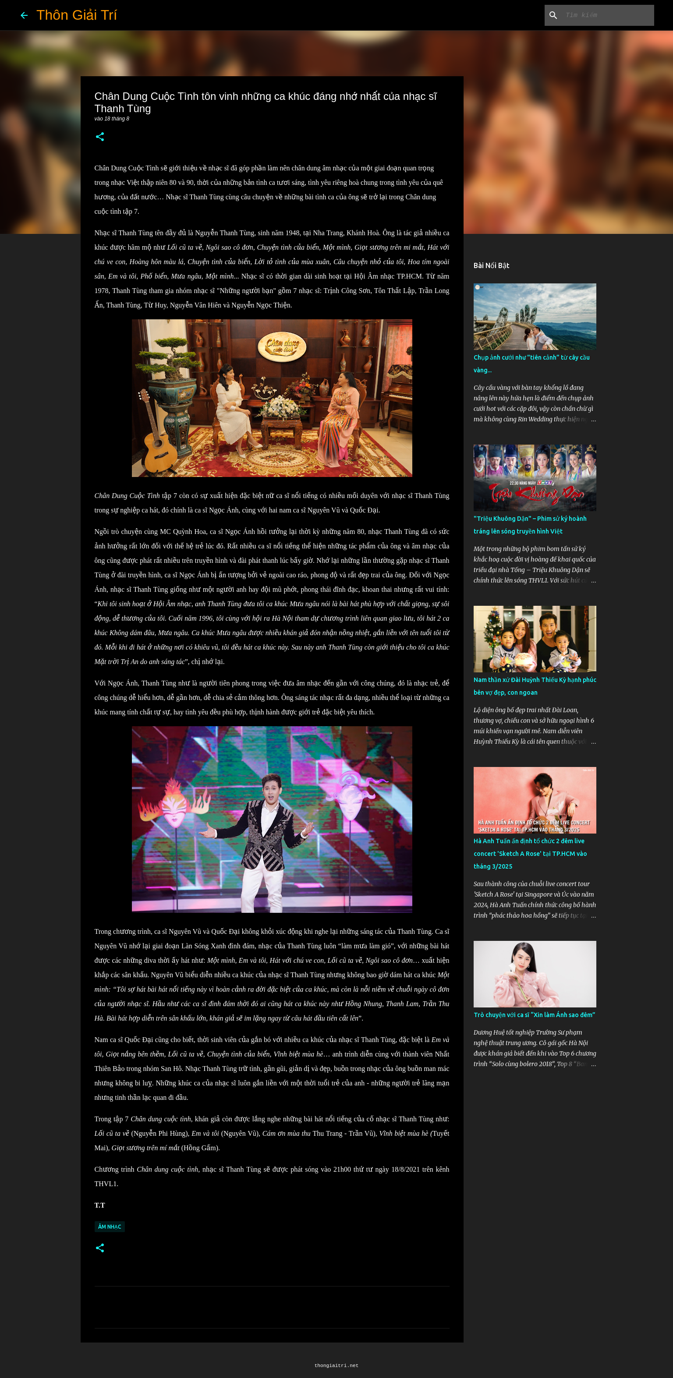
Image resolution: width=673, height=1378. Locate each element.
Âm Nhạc (109, 1227)
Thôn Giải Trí (76, 15)
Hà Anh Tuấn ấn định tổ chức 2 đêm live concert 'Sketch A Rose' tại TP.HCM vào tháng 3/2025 (530, 853)
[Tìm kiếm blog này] (608, 15)
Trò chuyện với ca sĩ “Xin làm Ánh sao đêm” (534, 1014)
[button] (100, 137)
